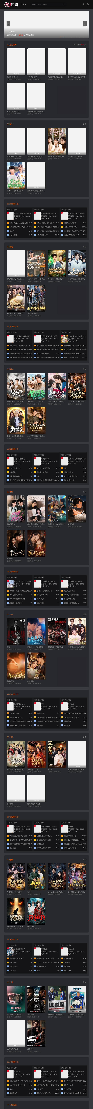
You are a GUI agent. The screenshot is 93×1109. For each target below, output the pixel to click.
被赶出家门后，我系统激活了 (36, 401)
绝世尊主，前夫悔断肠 (55, 647)
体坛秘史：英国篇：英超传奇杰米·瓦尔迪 (77, 1014)
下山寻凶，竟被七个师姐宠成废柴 (77, 401)
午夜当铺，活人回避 (14, 892)
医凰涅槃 (30, 558)
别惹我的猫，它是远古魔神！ (16, 926)
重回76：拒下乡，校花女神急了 (36, 279)
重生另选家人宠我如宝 (35, 156)
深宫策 (50, 769)
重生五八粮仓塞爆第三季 (76, 77)
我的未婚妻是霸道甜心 (76, 769)
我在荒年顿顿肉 (32, 313)
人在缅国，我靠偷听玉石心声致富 (57, 279)
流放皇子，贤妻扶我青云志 (16, 769)
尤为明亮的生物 (12, 1049)
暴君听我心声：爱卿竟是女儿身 (57, 401)
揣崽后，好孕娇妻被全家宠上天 (36, 647)
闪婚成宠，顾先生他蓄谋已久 (36, 524)
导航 (23, 4)
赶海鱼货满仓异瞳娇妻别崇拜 (36, 111)
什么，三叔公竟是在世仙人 (16, 436)
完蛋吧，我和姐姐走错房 (76, 647)
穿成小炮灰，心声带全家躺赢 (16, 313)
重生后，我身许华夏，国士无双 (77, 156)
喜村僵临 (10, 804)
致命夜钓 (30, 926)
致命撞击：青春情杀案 (15, 1014)
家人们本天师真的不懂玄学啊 (77, 892)
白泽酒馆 (30, 681)
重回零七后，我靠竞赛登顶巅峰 (77, 279)
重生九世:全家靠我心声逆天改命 (57, 156)
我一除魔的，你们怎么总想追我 (57, 892)
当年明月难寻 (32, 77)
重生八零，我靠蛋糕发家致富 (36, 191)
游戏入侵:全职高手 (33, 804)
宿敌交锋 (30, 1014)
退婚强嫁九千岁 (32, 769)
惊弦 (8, 647)
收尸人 (29, 892)
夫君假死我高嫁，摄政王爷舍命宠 (57, 77)
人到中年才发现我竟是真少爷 (36, 436)
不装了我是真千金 (13, 111)
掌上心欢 (10, 558)
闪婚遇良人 (11, 524)
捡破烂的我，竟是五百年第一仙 (16, 401)
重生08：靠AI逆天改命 (15, 191)
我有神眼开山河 (12, 77)
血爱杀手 (30, 1049)
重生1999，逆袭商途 (14, 156)
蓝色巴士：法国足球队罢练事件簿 (57, 1014)
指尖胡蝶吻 (11, 681)
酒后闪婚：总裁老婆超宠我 (57, 524)
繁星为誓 (71, 524)
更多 (84, 124)
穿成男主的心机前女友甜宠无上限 (16, 279)
